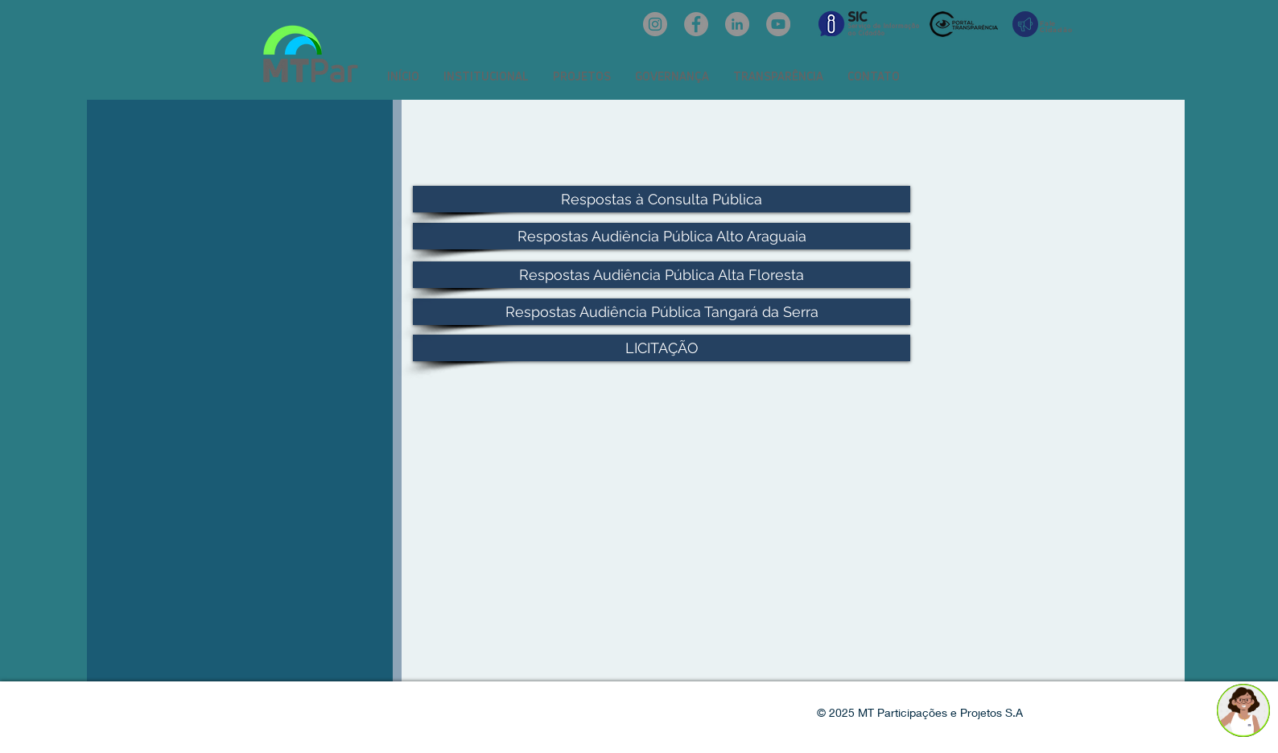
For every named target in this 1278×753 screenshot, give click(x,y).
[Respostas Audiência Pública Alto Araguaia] (661, 236)
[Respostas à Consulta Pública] (661, 199)
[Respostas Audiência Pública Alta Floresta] (661, 274)
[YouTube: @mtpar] (778, 24)
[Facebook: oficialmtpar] (696, 24)
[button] (486, 76)
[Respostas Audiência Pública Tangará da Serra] (661, 311)
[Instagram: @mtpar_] (655, 24)
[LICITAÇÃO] (661, 348)
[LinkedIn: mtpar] (737, 24)
